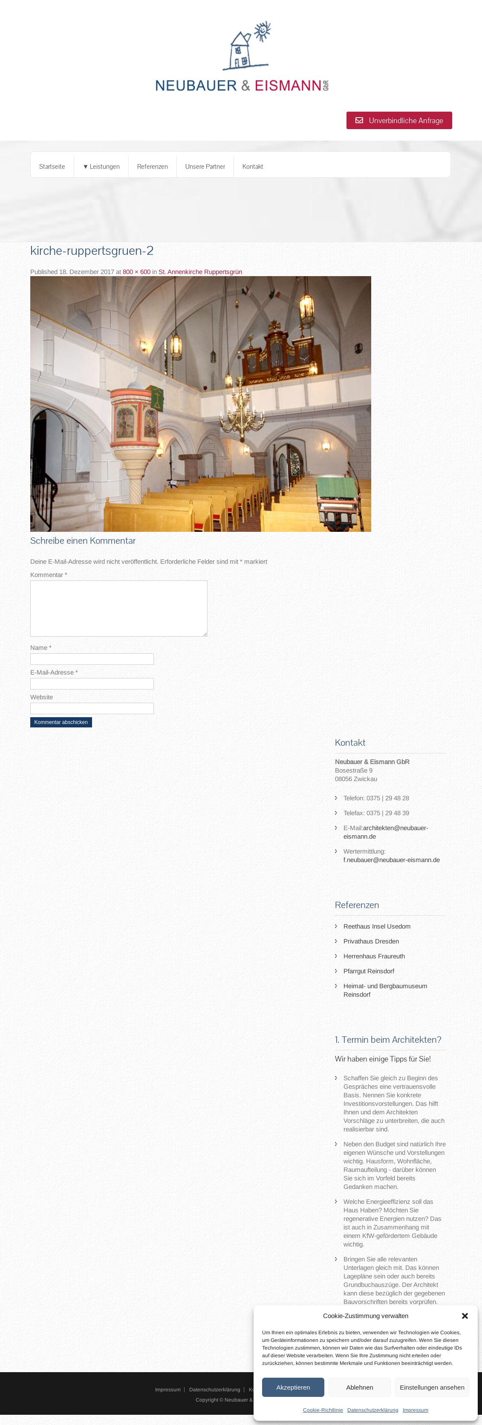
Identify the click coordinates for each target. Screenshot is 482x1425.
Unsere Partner (205, 166)
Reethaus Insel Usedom (377, 936)
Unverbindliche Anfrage (399, 120)
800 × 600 (136, 271)
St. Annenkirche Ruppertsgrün (200, 271)
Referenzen (152, 166)
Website (41, 707)
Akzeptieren (293, 1387)
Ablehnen (359, 1387)
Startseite (52, 166)
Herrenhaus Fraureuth (374, 966)
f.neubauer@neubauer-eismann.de (391, 870)
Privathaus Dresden (371, 951)
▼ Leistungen (101, 166)
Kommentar (48, 574)
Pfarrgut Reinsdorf (368, 981)
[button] (465, 1316)
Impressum (415, 1410)
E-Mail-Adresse (54, 682)
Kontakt (252, 166)
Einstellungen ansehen (432, 1387)
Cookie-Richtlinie (323, 1410)
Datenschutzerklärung (372, 1410)
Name (41, 657)
